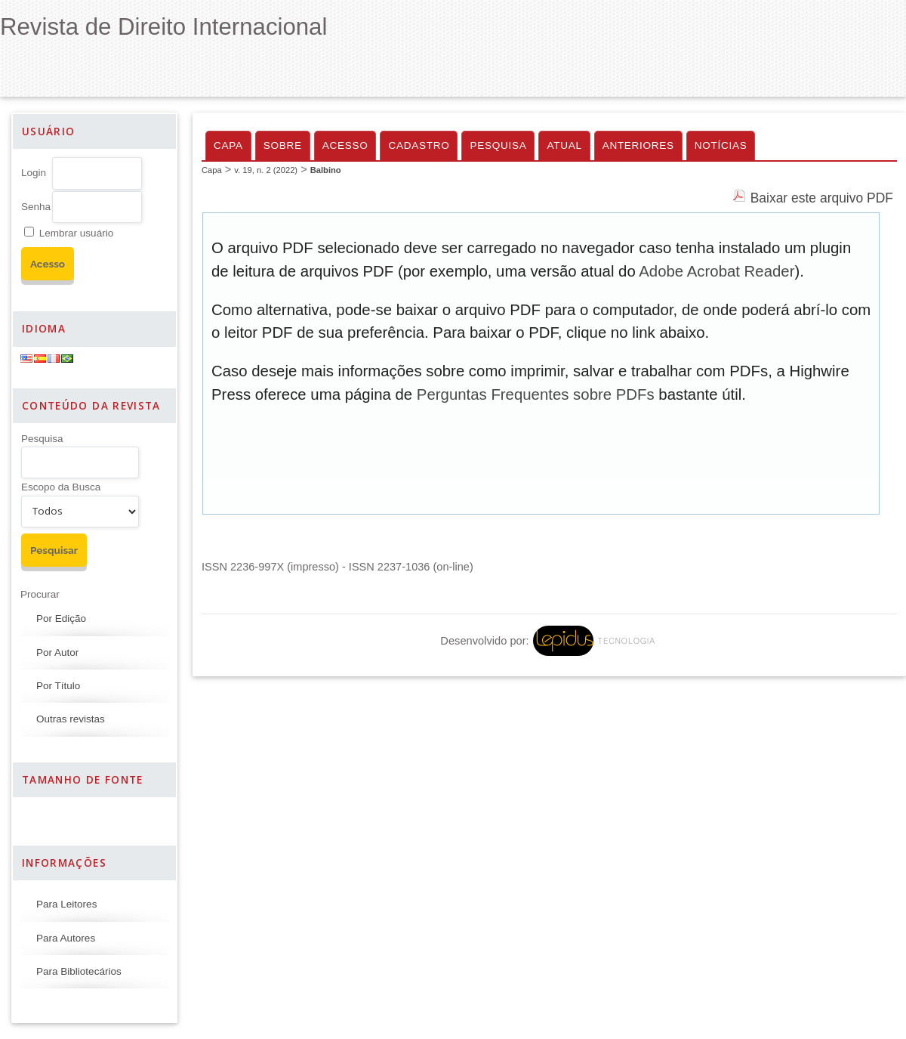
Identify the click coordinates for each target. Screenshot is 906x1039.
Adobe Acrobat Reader (716, 271)
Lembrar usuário (76, 233)
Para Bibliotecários (79, 971)
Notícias (721, 145)
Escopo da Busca (60, 487)
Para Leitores (66, 904)
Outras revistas (70, 719)
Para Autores (65, 938)
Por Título (58, 685)
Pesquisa (42, 438)
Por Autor (57, 652)
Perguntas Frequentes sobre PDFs (536, 394)
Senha (36, 206)
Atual (564, 145)
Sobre (282, 145)
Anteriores (638, 145)
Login (33, 172)
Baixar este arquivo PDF (821, 198)
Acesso (345, 145)
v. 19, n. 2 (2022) (265, 170)
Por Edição (61, 618)
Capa (228, 145)
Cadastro (418, 145)
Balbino (325, 170)
